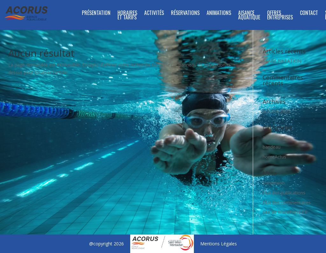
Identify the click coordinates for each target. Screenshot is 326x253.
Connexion (274, 183)
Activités (154, 14)
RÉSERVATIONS (185, 14)
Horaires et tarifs (127, 16)
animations (274, 137)
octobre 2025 (276, 111)
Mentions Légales (218, 244)
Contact (309, 14)
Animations (219, 14)
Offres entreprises (280, 16)
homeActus (274, 157)
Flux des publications (284, 193)
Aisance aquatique (249, 16)
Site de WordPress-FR (285, 212)
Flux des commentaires (287, 203)
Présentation (96, 14)
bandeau (271, 147)
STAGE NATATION (282, 61)
